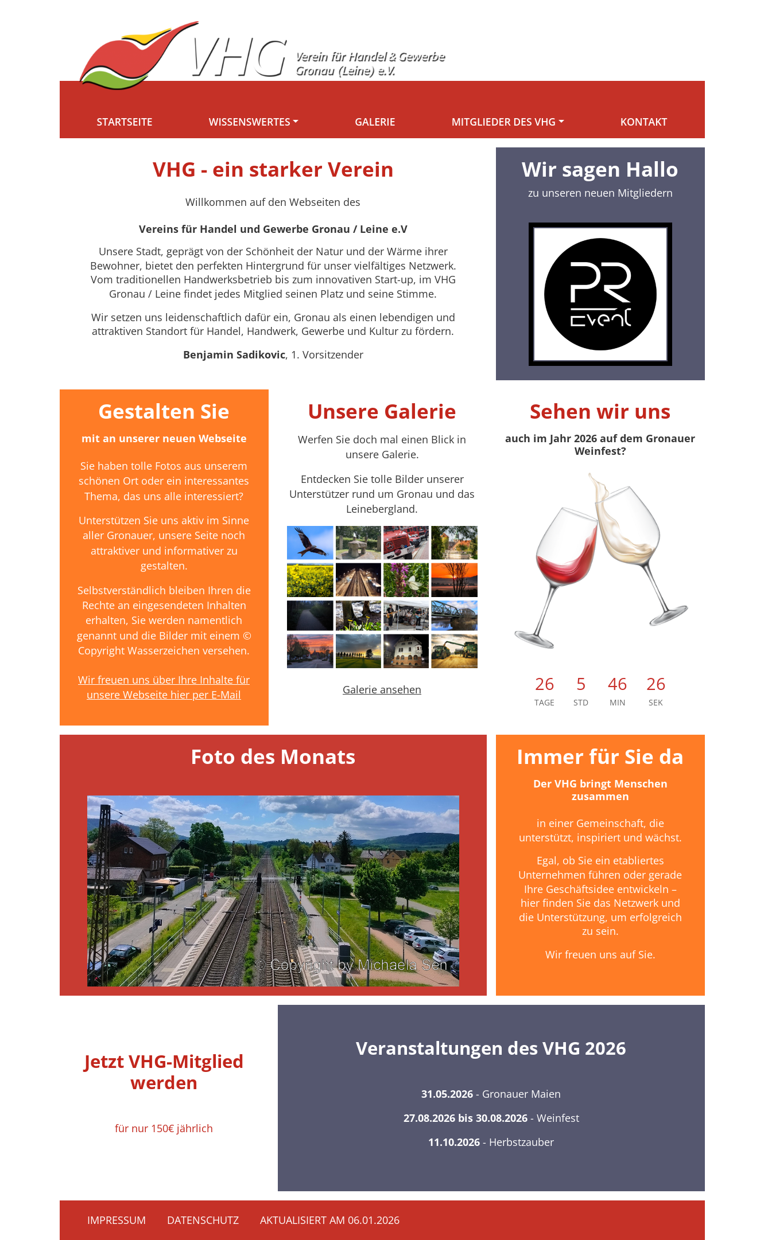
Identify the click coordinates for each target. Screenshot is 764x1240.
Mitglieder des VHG (504, 121)
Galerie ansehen (382, 689)
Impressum (116, 1220)
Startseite (125, 121)
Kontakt (644, 121)
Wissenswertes (249, 121)
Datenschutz (203, 1220)
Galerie (375, 121)
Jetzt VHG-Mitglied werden (164, 1071)
